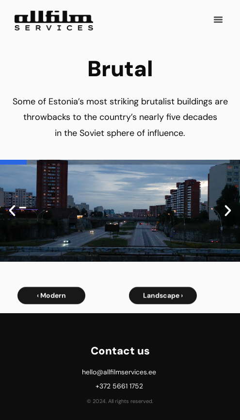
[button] (218, 18)
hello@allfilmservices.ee (119, 372)
